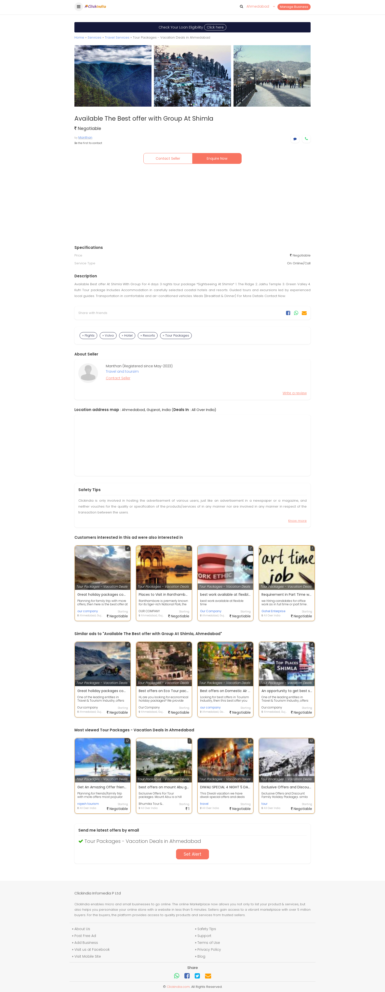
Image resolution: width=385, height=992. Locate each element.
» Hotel (127, 335)
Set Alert (192, 854)
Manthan (85, 137)
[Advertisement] (192, 205)
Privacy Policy (209, 949)
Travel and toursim (122, 371)
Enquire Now (217, 158)
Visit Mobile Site (87, 956)
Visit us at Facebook (92, 949)
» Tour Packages (176, 335)
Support (204, 935)
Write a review (295, 393)
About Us (82, 928)
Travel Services (117, 37)
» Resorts (147, 335)
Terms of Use (208, 942)
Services (94, 37)
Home (79, 37)
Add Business (86, 942)
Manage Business (294, 6)
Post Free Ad (85, 935)
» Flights (88, 335)
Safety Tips (206, 928)
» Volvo (108, 335)
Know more (297, 520)
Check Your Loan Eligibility (192, 27)
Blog (201, 956)
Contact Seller (168, 158)
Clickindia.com (178, 986)
